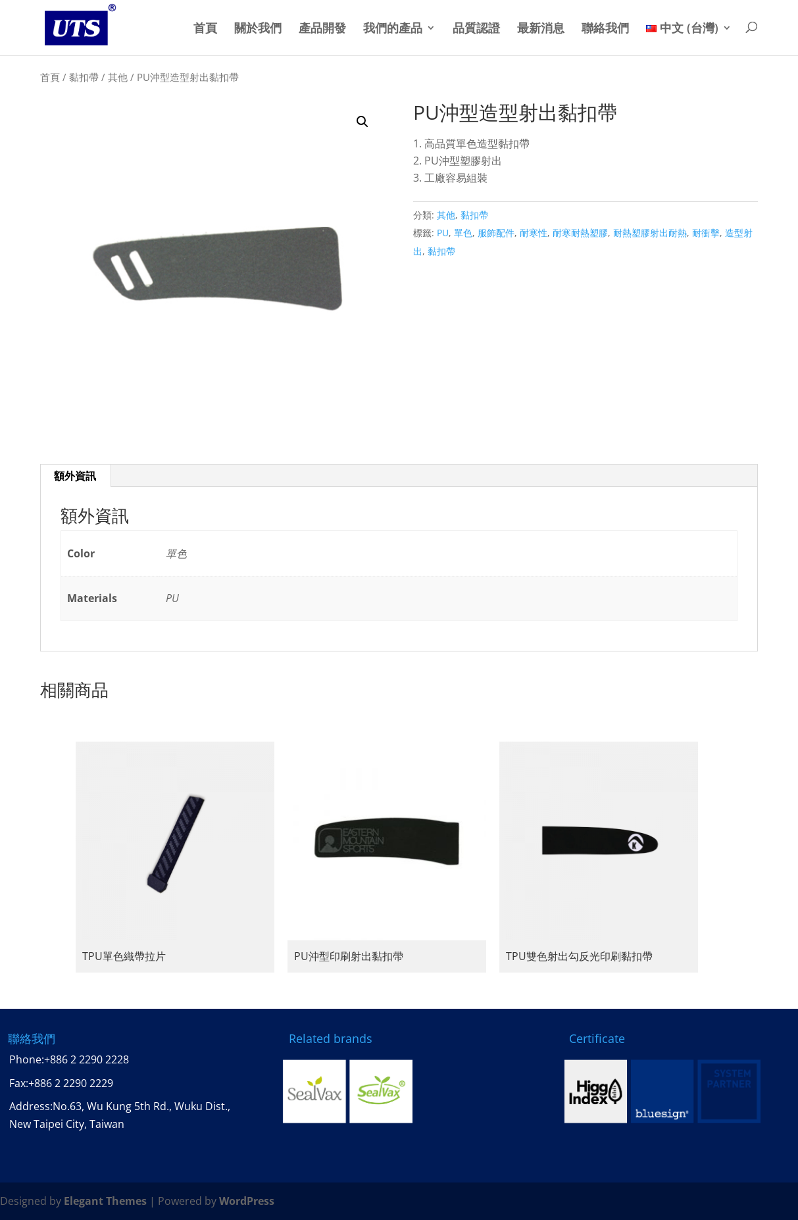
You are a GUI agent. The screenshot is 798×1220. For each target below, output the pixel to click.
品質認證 (476, 29)
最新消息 (540, 29)
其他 (118, 77)
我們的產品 (392, 29)
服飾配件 (496, 232)
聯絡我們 (605, 29)
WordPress (246, 1201)
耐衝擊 (706, 232)
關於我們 (258, 29)
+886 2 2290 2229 (70, 1083)
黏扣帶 (84, 77)
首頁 (205, 29)
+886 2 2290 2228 (86, 1059)
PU (443, 232)
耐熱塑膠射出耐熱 (650, 232)
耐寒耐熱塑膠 (580, 232)
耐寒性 (533, 232)
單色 (463, 232)
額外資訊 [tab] (75, 476)
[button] (362, 122)
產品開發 (322, 29)
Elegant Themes (105, 1201)
